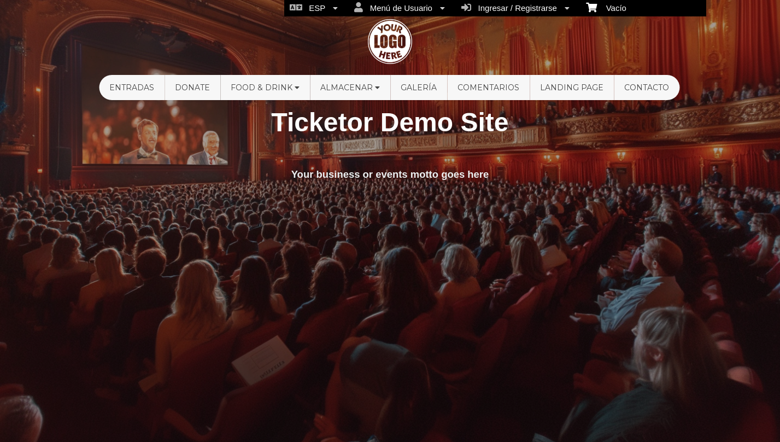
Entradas (131, 87)
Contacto (646, 87)
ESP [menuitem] (314, 8)
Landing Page (571, 87)
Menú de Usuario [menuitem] (399, 8)
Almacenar (350, 87)
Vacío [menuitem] (606, 7)
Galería (419, 87)
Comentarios (488, 87)
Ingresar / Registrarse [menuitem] (515, 8)
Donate (192, 87)
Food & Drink (265, 87)
